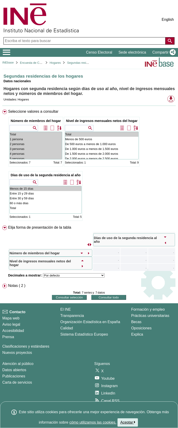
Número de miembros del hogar (36, 121)
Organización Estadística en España (90, 322)
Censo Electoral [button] (99, 52)
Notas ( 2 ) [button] (16, 286)
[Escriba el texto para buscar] (84, 41)
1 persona (36, 139)
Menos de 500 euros (102, 139)
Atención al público (17, 364)
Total (36, 134)
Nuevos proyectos (17, 353)
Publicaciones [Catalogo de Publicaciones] (13, 376)
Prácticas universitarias (150, 316)
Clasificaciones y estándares (25, 346)
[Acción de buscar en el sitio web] (170, 41)
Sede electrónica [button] (132, 52)
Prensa (8, 337)
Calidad (66, 328)
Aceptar (127, 422)
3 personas (36, 148)
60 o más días (46, 203)
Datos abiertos (14, 370)
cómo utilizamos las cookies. (92, 422)
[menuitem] (89, 166)
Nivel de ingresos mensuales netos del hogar (102, 121)
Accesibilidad (13, 331)
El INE (65, 309)
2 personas (36, 144)
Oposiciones (141, 328)
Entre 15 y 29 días (46, 193)
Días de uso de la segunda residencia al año (46, 175)
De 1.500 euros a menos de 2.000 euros (102, 153)
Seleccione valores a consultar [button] (33, 111)
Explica (137, 334)
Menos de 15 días (46, 188)
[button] (163, 52)
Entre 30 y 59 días (46, 198)
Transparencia (72, 316)
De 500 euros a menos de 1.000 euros (102, 144)
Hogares (55, 62)
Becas (136, 322)
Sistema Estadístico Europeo (84, 334)
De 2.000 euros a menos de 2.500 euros (102, 158)
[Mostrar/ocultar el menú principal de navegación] (6, 52)
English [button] (168, 19)
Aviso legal (11, 324)
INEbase (8, 62)
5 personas (36, 158)
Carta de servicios (17, 382)
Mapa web (10, 318)
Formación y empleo (148, 309)
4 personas (36, 153)
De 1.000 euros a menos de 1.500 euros (102, 148)
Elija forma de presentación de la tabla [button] (39, 227)
